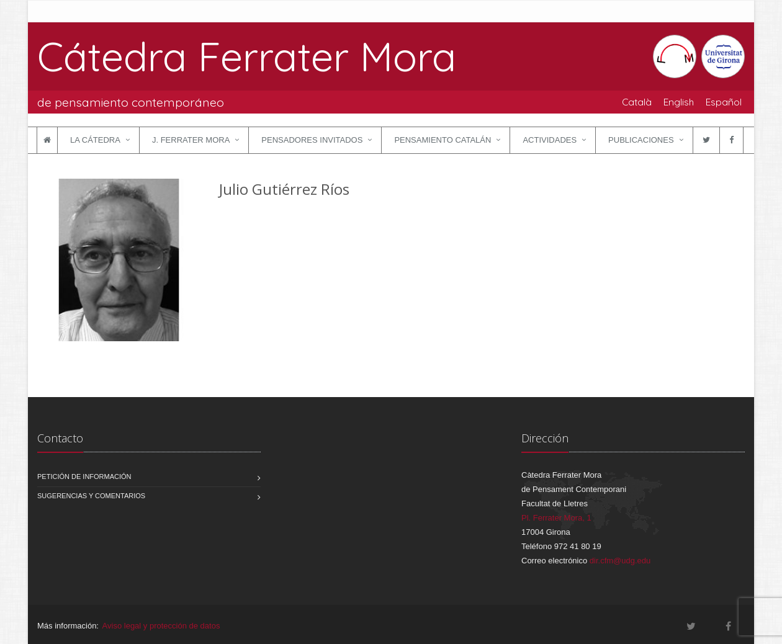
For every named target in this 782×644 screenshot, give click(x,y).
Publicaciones (640, 140)
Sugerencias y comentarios (91, 495)
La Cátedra (95, 140)
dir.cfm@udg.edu (620, 560)
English (678, 102)
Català (637, 102)
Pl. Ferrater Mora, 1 (556, 517)
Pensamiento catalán (442, 140)
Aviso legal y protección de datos (161, 625)
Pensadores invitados (311, 140)
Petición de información (84, 476)
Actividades (550, 140)
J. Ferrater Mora (191, 140)
